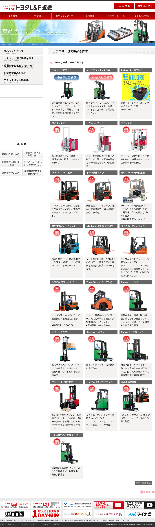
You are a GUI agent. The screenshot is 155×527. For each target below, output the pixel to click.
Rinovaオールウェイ (96, 332)
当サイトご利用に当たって (9, 524)
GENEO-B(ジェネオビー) (64, 282)
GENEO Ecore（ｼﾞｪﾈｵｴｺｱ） (100, 226)
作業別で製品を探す (15, 74)
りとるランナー (59, 123)
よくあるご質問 (142, 16)
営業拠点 (38, 16)
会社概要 (13, 16)
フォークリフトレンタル (98, 70)
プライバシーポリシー (29, 524)
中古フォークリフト (61, 70)
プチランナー (127, 123)
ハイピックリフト (60, 332)
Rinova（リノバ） (130, 282)
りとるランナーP (94, 123)
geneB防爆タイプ (95, 172)
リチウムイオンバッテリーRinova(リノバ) (99, 382)
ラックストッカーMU (62, 382)
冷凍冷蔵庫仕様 (128, 382)
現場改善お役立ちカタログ (19, 66)
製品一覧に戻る (143, 483)
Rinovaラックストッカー (133, 332)
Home (4, 44)
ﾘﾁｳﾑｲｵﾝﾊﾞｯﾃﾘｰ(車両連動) (133, 172)
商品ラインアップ (64, 16)
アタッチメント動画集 (16, 81)
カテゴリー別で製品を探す (19, 59)
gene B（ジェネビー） (63, 172)
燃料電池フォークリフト (64, 226)
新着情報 (90, 16)
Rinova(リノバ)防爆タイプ (65, 435)
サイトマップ (45, 524)
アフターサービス (116, 16)
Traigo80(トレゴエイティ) (99, 282)
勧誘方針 (56, 524)
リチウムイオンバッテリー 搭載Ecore (135, 226)
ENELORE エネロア (131, 70)
